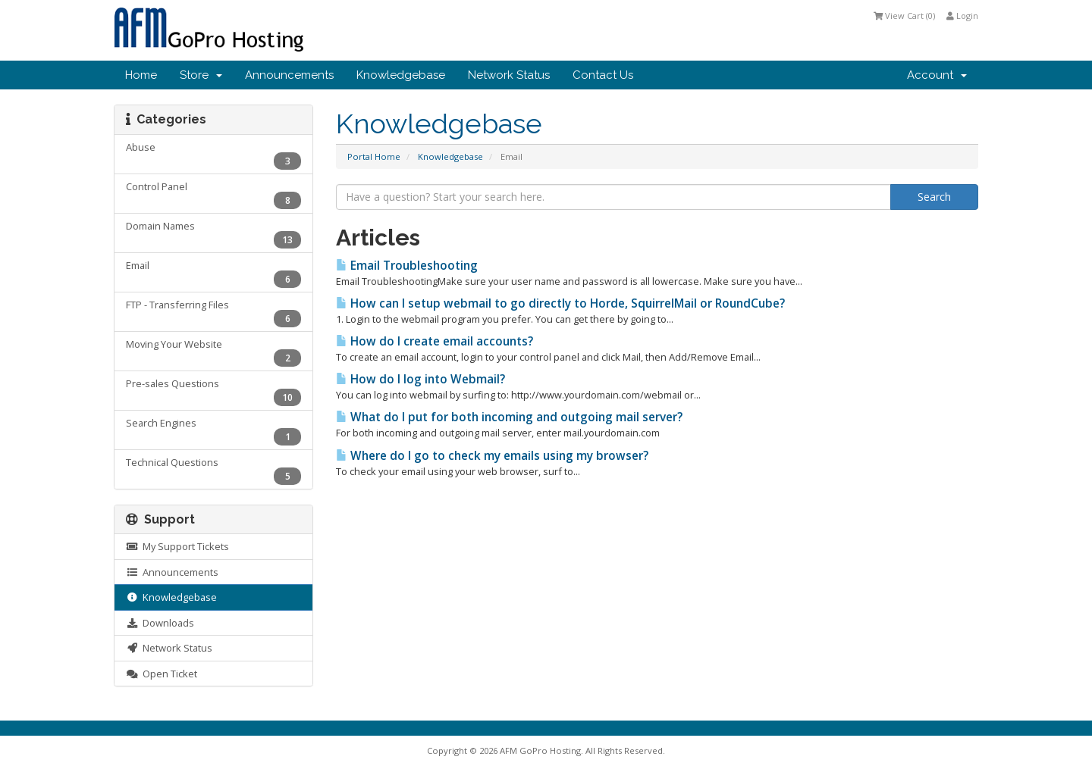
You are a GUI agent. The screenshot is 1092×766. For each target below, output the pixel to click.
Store (201, 75)
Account (937, 75)
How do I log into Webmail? (420, 379)
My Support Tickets (177, 546)
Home (141, 75)
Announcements (289, 75)
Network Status (509, 75)
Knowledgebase (400, 75)
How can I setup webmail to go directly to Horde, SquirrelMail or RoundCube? (560, 303)
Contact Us (603, 75)
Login (962, 15)
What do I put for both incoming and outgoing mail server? (509, 417)
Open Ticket (161, 673)
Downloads (160, 623)
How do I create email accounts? (434, 341)
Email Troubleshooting (407, 266)
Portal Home (373, 156)
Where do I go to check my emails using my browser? (492, 456)
